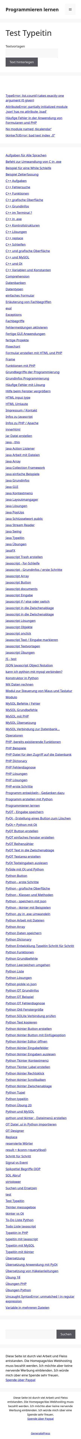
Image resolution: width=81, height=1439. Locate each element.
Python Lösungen (19, 977)
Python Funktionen (20, 952)
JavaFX (10, 550)
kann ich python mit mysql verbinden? (34, 671)
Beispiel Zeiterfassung (22, 174)
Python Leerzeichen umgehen (28, 965)
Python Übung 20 (19, 1105)
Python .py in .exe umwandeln (28, 914)
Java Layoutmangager (22, 499)
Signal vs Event (17, 1162)
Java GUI (12, 487)
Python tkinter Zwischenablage (29, 1086)
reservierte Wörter (19, 1143)
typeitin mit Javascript (22, 1239)
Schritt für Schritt (18, 1156)
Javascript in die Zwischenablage (30, 608)
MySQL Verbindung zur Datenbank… (33, 729)
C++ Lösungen (16, 232)
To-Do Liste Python (19, 1220)
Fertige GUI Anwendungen (25, 334)
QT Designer (15, 1130)
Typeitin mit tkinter (20, 1252)
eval (9, 308)
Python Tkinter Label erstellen (28, 1067)
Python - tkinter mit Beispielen (28, 907)
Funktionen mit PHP (20, 365)
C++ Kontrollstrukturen (23, 225)
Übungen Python (18, 1290)
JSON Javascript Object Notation (29, 665)
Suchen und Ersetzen (21, 1188)
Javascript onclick (18, 633)
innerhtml (13, 429)
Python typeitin (17, 1099)
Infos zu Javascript (19, 416)
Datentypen (14, 289)
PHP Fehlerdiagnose (21, 767)
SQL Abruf (13, 1175)
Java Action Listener (20, 448)
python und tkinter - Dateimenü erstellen (36, 1118)
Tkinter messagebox (21, 1207)
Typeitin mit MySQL (20, 1245)
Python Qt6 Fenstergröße (24, 1009)
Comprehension (18, 276)
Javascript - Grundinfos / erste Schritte (34, 569)
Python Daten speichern (24, 933)
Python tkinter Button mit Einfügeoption (36, 1035)
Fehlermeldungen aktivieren (27, 327)
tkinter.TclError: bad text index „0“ (30, 135)
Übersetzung (15, 1258)
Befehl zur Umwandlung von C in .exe (33, 161)
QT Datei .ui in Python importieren (31, 1124)
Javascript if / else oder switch (28, 601)
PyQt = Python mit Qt (21, 824)
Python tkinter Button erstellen (29, 1028)
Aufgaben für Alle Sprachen (26, 155)
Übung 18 (13, 1277)
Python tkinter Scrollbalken (26, 1079)
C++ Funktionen (17, 193)
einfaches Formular (20, 295)
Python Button (16, 875)
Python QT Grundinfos (22, 990)
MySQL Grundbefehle (22, 710)
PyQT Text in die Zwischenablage (30, 850)
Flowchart (13, 346)
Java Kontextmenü (19, 493)
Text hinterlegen (22, 62)
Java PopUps (15, 512)
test (8, 1194)
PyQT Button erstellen (22, 831)
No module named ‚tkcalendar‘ (28, 129)
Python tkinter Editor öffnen (26, 1041)
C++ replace (14, 238)
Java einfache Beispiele (22, 474)
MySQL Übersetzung (21, 722)
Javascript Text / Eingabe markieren (32, 640)
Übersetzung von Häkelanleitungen (32, 1271)
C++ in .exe (14, 219)
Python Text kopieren (21, 1022)
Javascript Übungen (20, 652)
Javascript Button (18, 582)
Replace (11, 1137)
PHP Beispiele (16, 748)
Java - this (13, 442)
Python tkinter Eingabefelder (27, 1048)
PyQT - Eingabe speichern (25, 812)
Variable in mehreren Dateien (27, 1307)
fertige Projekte (17, 340)
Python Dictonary (18, 939)
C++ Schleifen (16, 244)
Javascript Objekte (19, 627)
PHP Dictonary (16, 761)
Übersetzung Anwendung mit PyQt (32, 1264)
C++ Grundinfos (17, 206)
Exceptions (14, 314)
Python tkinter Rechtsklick (25, 1073)
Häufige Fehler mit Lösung (25, 385)
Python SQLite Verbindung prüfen (31, 1016)
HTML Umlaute (17, 404)
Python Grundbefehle (22, 958)
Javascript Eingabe (19, 595)
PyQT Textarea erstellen (23, 856)
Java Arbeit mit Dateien (23, 455)
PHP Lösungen (16, 773)
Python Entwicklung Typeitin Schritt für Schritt (40, 946)
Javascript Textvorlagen (23, 646)
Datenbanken (16, 283)
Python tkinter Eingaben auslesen (31, 1054)
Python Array (15, 926)
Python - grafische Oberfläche (28, 888)
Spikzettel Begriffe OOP (23, 1169)
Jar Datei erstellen (19, 436)
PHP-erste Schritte (19, 786)
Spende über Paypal (20, 1380)
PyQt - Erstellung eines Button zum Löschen (38, 818)
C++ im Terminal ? (19, 212)
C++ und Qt (14, 263)
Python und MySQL (20, 1111)
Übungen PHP (16, 1283)
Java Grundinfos (17, 480)
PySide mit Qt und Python (25, 869)
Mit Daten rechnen (19, 684)
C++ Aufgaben (16, 181)
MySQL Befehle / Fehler (23, 703)
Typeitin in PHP (17, 1232)
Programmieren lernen (32, 9)
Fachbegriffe (15, 321)
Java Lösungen (16, 506)
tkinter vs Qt (15, 1213)
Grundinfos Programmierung (27, 378)
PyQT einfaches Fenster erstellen (30, 837)
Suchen (11, 1327)
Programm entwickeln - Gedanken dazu (35, 793)
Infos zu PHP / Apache (22, 423)
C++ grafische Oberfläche (24, 200)
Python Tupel (15, 1092)
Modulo (11, 697)
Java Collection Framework (25, 467)
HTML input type (18, 397)
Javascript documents (22, 589)
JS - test (11, 659)
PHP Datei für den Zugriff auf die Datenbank (38, 754)
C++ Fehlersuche (18, 187)
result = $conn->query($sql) (26, 1150)
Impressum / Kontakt (21, 410)
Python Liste (15, 971)
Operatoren (14, 735)
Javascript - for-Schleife (22, 563)
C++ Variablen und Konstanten (28, 270)
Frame (10, 359)
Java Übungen (16, 544)
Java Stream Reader (20, 525)
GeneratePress (40, 1433)
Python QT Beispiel (19, 997)
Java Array (13, 461)
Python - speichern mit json (26, 901)
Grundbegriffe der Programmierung (32, 372)
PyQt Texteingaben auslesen (27, 863)
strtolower (13, 1181)
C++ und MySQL (17, 257)
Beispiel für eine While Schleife (28, 168)
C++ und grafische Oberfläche (28, 251)
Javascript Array (17, 576)
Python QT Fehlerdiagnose (25, 1003)
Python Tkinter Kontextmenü (27, 1060)
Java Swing (14, 531)
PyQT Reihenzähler (20, 844)
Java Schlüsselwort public (24, 518)
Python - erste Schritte (22, 882)
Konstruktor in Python (22, 678)
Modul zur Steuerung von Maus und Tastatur (39, 691)
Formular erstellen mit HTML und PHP (34, 353)
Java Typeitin (15, 538)
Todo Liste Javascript (21, 1226)
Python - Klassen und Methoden (29, 895)
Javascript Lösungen (21, 620)
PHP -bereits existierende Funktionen (33, 742)
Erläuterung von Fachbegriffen (28, 302)
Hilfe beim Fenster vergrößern (28, 391)
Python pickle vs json (21, 984)
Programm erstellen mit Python (29, 799)
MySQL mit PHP (17, 716)
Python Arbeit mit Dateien (25, 920)
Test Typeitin (15, 1201)
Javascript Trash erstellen (24, 557)
